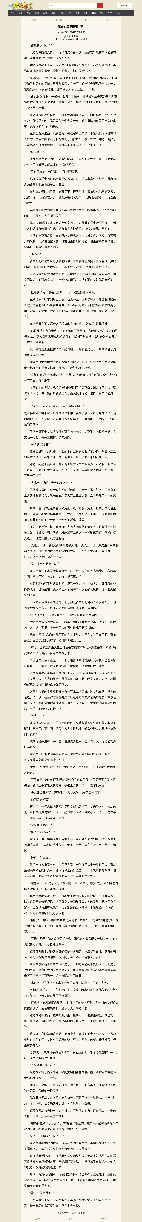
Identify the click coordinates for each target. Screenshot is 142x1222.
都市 (61, 13)
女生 (20, 13)
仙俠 (53, 13)
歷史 (86, 13)
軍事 (77, 13)
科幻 (94, 13)
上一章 (59, 20)
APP (118, 13)
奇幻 (37, 13)
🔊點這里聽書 (71, 36)
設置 (34, 20)
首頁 (12, 13)
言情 (69, 13)
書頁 (108, 20)
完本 (110, 13)
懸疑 (102, 13)
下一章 (83, 20)
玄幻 (28, 13)
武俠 (45, 13)
